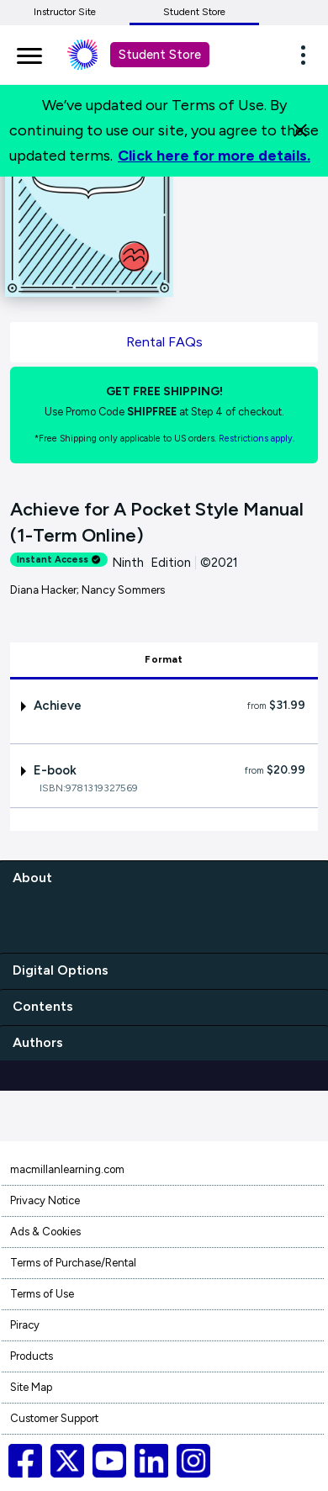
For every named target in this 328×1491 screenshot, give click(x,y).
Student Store (194, 12)
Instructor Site (65, 12)
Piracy (25, 1325)
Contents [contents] (43, 1006)
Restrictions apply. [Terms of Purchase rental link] (256, 438)
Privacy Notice (45, 1200)
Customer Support (54, 1418)
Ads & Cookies (45, 1231)
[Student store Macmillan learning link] (95, 54)
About (32, 878)
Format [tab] (164, 659)
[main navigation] (29, 53)
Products (31, 1356)
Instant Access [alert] (59, 559)
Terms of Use (42, 1293)
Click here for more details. (214, 155)
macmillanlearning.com (67, 1169)
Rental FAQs (164, 342)
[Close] (300, 130)
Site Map (31, 1387)
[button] (308, 54)
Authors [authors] (38, 1042)
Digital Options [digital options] (60, 970)
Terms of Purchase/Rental (73, 1262)
